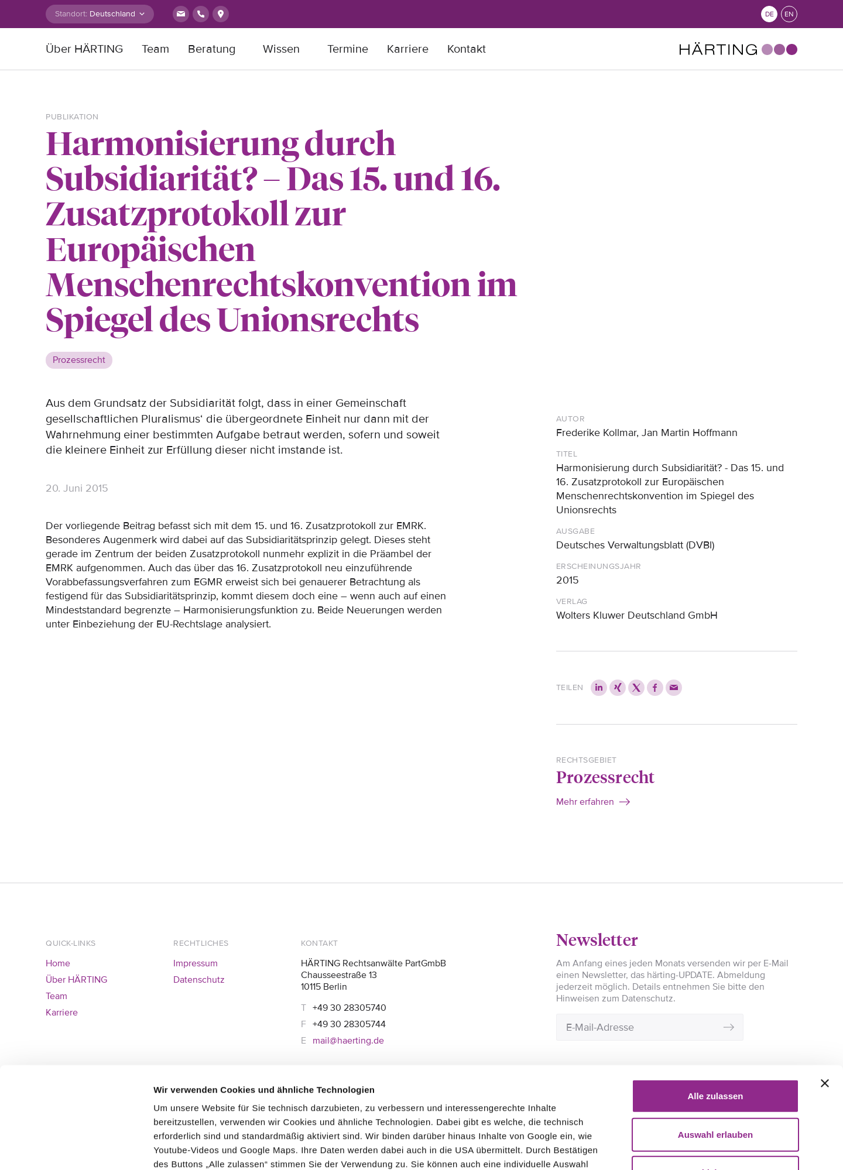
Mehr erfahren (585, 802)
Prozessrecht (605, 776)
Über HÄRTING (84, 49)
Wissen (281, 49)
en (789, 14)
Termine (347, 49)
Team (155, 49)
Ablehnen (715, 1068)
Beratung (211, 49)
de (769, 14)
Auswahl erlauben (715, 1029)
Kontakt (466, 49)
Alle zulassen (715, 991)
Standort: (71, 14)
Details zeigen (672, 1147)
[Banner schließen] (825, 979)
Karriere (408, 49)
